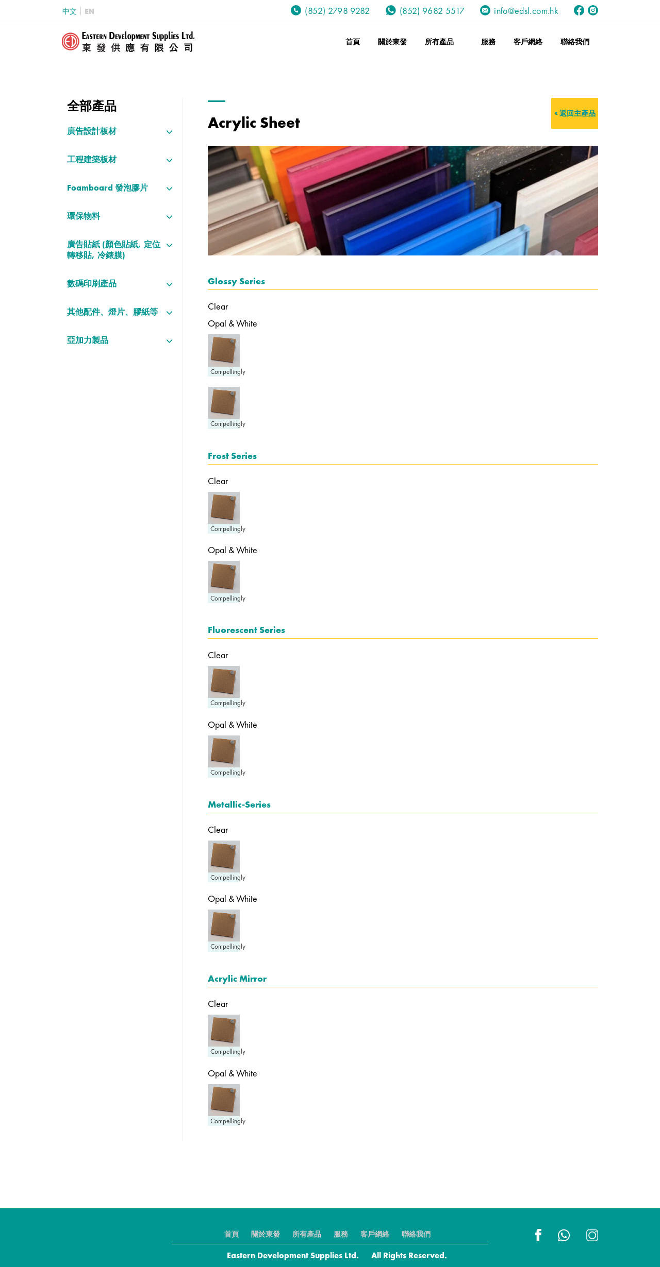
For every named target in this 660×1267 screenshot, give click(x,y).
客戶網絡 (528, 41)
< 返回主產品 (575, 113)
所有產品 (439, 41)
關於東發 (392, 41)
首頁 (352, 41)
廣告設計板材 (92, 131)
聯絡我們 (574, 41)
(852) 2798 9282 (330, 10)
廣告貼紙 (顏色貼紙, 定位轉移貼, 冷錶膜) (113, 250)
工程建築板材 (92, 159)
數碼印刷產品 (92, 283)
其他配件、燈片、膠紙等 (112, 311)
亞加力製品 (87, 340)
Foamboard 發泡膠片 (107, 187)
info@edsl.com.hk (519, 10)
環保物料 (83, 216)
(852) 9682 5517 (425, 10)
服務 (488, 41)
